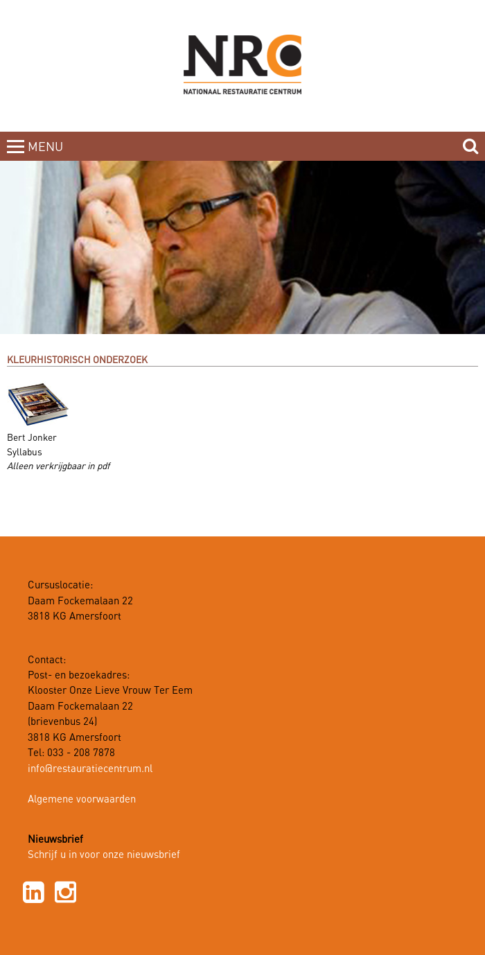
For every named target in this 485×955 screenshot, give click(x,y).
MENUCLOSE (47, 155)
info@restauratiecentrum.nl (90, 769)
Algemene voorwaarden (82, 800)
